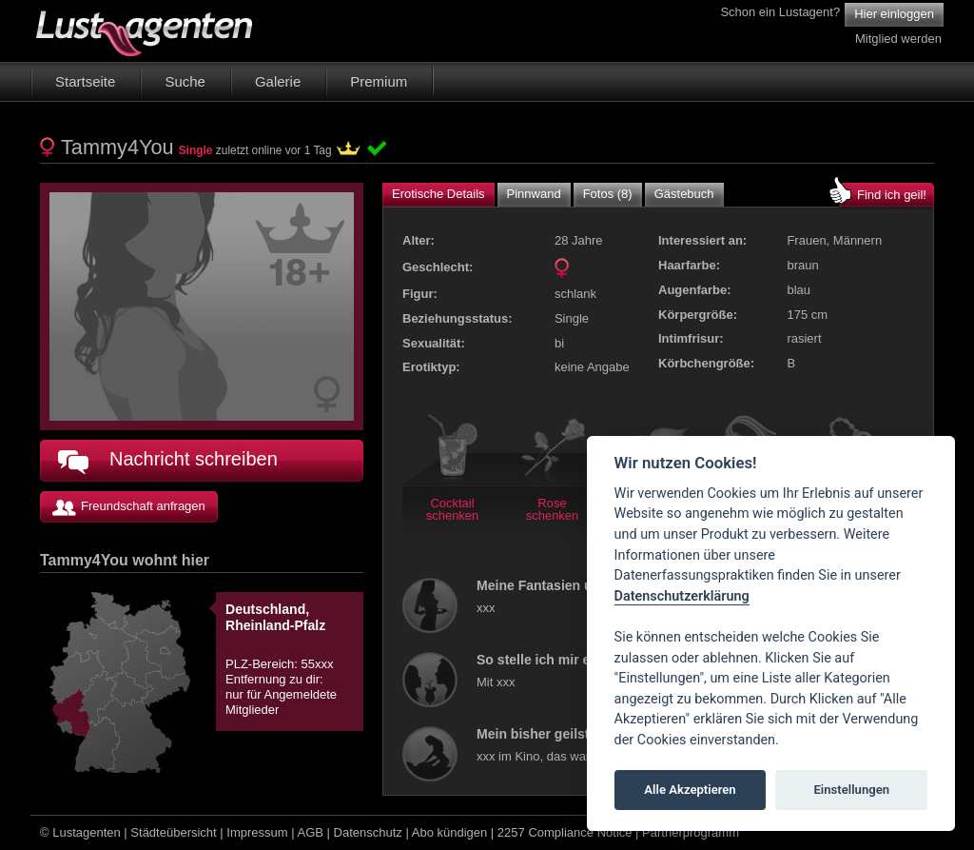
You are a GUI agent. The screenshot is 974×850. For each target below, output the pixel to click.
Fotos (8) (608, 194)
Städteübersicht (173, 832)
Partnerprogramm (690, 832)
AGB (310, 832)
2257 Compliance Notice (565, 832)
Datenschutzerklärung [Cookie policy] (682, 596)
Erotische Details (438, 194)
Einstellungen (851, 789)
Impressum (256, 832)
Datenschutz (368, 832)
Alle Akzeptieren (689, 789)
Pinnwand (534, 194)
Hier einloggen (894, 14)
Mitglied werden (898, 38)
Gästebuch (684, 194)
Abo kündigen (450, 832)
